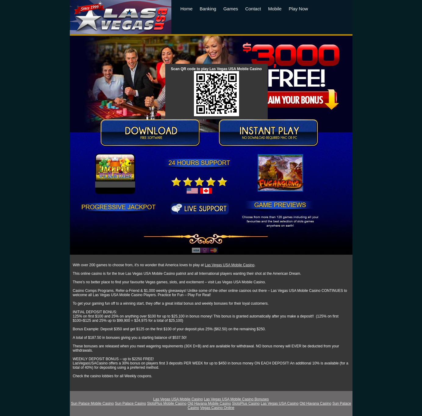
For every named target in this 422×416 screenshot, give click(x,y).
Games (230, 8)
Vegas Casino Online (217, 408)
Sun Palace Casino (130, 403)
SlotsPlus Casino (246, 403)
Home (187, 8)
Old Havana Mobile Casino (209, 403)
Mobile (274, 8)
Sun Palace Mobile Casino (92, 403)
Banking (208, 8)
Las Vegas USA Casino (280, 403)
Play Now (298, 8)
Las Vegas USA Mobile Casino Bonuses (236, 399)
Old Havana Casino (315, 403)
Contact (253, 8)
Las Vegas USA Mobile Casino (230, 265)
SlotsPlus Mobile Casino (166, 403)
